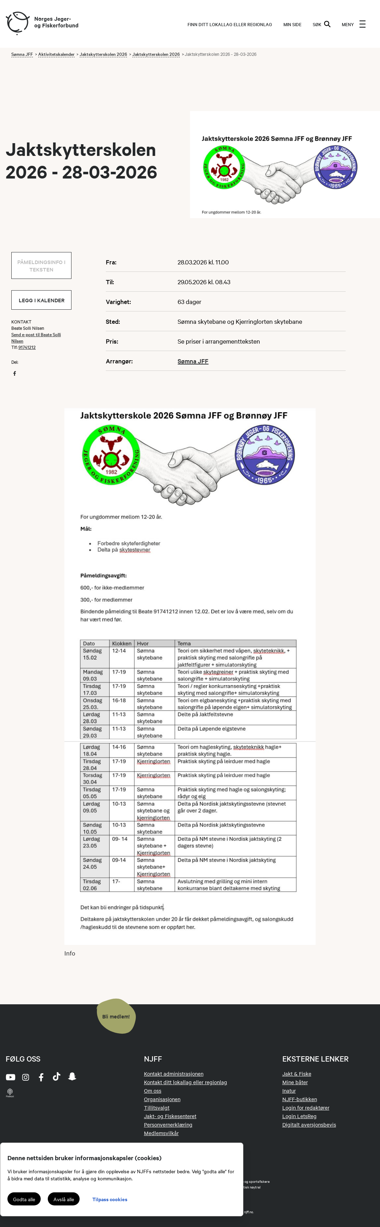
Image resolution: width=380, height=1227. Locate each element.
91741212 (27, 347)
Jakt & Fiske (296, 1073)
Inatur (289, 1090)
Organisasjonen (162, 1099)
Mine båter (295, 1082)
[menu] (354, 24)
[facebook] (41, 1077)
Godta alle (24, 1199)
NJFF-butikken (299, 1099)
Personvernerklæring (168, 1124)
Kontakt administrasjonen (173, 1073)
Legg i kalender (41, 300)
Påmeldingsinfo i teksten (41, 265)
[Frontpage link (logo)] (17, 23)
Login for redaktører (305, 1107)
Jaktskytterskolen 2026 (103, 54)
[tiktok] (56, 1077)
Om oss (152, 1090)
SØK (321, 24)
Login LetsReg (299, 1116)
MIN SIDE (292, 24)
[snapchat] (72, 1077)
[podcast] (10, 1093)
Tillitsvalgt (156, 1107)
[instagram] (25, 1077)
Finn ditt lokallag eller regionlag (230, 24)
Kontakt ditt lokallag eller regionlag (185, 1082)
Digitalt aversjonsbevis (309, 1124)
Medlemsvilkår (161, 1133)
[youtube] (10, 1077)
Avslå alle (63, 1199)
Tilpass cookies (109, 1199)
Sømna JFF (22, 54)
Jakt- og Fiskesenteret (170, 1116)
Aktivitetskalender (56, 54)
